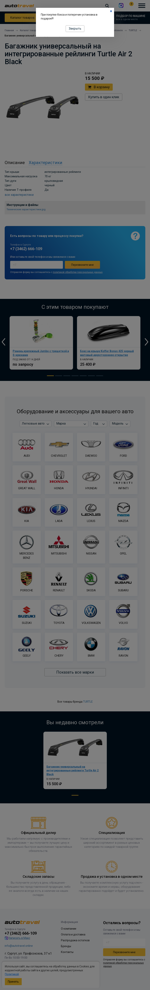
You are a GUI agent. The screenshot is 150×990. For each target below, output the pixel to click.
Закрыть (75, 28)
